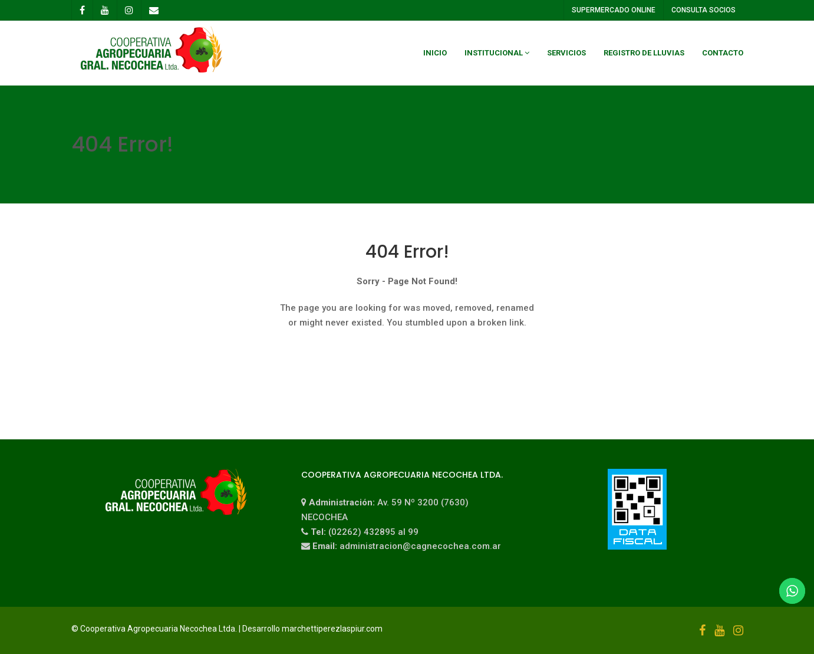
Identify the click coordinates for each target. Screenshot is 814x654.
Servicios (566, 52)
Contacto (722, 52)
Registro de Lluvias (644, 52)
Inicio (435, 52)
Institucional (493, 52)
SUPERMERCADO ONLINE (613, 10)
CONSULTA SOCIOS (703, 10)
